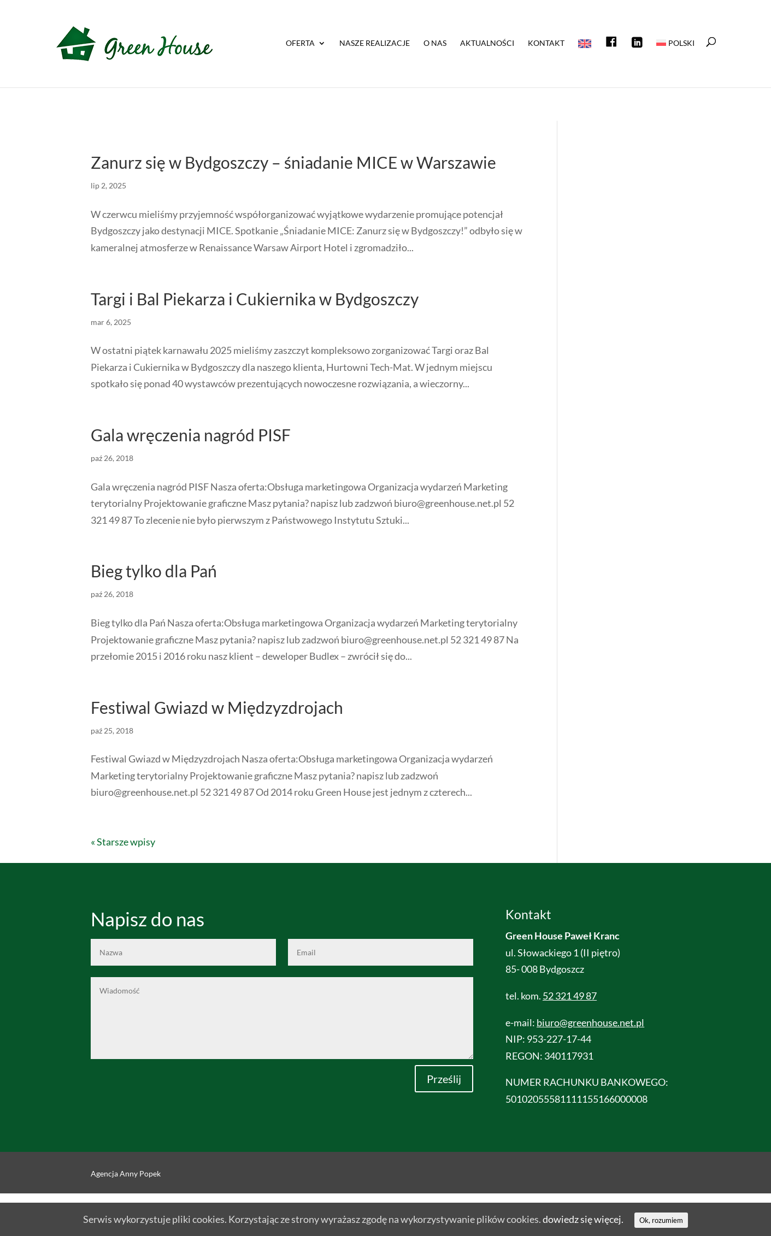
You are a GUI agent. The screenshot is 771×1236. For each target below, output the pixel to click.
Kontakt (546, 43)
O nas (434, 43)
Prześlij (444, 1078)
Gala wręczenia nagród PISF (191, 435)
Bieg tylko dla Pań (154, 571)
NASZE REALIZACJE (374, 43)
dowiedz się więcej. (583, 1219)
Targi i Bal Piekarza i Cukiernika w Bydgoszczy (255, 299)
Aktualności (487, 43)
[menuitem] (675, 61)
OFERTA (300, 43)
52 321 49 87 (570, 996)
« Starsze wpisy (123, 842)
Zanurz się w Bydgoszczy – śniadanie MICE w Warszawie (293, 162)
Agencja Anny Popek (126, 1174)
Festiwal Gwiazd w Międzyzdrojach (217, 707)
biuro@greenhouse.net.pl (590, 1022)
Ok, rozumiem (661, 1220)
